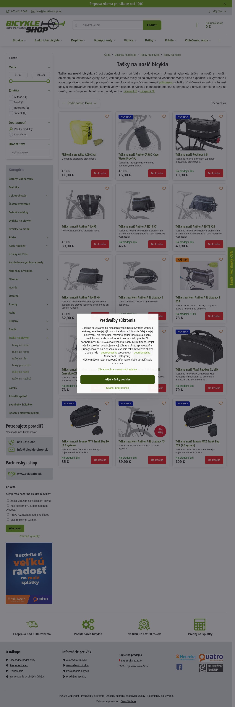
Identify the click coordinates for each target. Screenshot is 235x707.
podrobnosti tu (109, 352)
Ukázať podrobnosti (117, 387)
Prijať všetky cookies (117, 379)
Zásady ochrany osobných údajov (117, 369)
